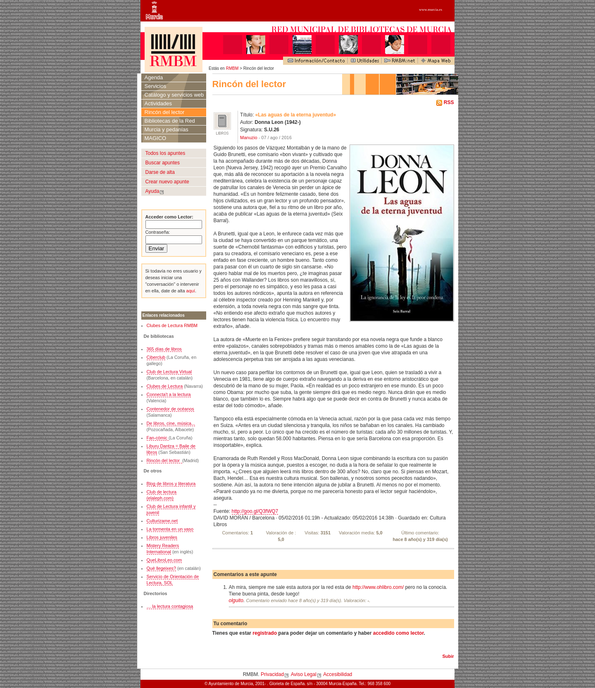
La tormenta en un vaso (170, 529)
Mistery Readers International (163, 548)
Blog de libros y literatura (171, 483)
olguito (236, 600)
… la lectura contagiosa (170, 606)
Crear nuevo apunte (167, 182)
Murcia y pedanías (166, 129)
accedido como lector (398, 633)
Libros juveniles (162, 537)
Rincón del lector (165, 112)
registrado (264, 633)
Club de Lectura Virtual (169, 371)
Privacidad (272, 674)
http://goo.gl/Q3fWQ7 (255, 511)
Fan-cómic (158, 437)
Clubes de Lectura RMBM (172, 325)
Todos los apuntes (165, 153)
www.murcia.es (430, 9)
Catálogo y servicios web (174, 95)
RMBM (232, 68)
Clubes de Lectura (165, 386)
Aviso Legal (304, 674)
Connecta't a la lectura (169, 394)
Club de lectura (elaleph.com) (162, 495)
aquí (190, 290)
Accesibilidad (337, 674)
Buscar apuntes (162, 163)
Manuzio (248, 137)
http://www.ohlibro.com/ (378, 587)
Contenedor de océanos (170, 408)
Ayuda (152, 191)
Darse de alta (160, 172)
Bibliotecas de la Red (170, 121)
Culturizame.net (162, 520)
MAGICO (156, 138)
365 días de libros (164, 348)
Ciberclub (156, 357)
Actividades (158, 103)
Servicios (156, 86)
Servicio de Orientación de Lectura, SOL (173, 579)
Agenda (154, 77)
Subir (448, 656)
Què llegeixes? (161, 568)
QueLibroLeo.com (164, 560)
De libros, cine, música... (171, 423)
